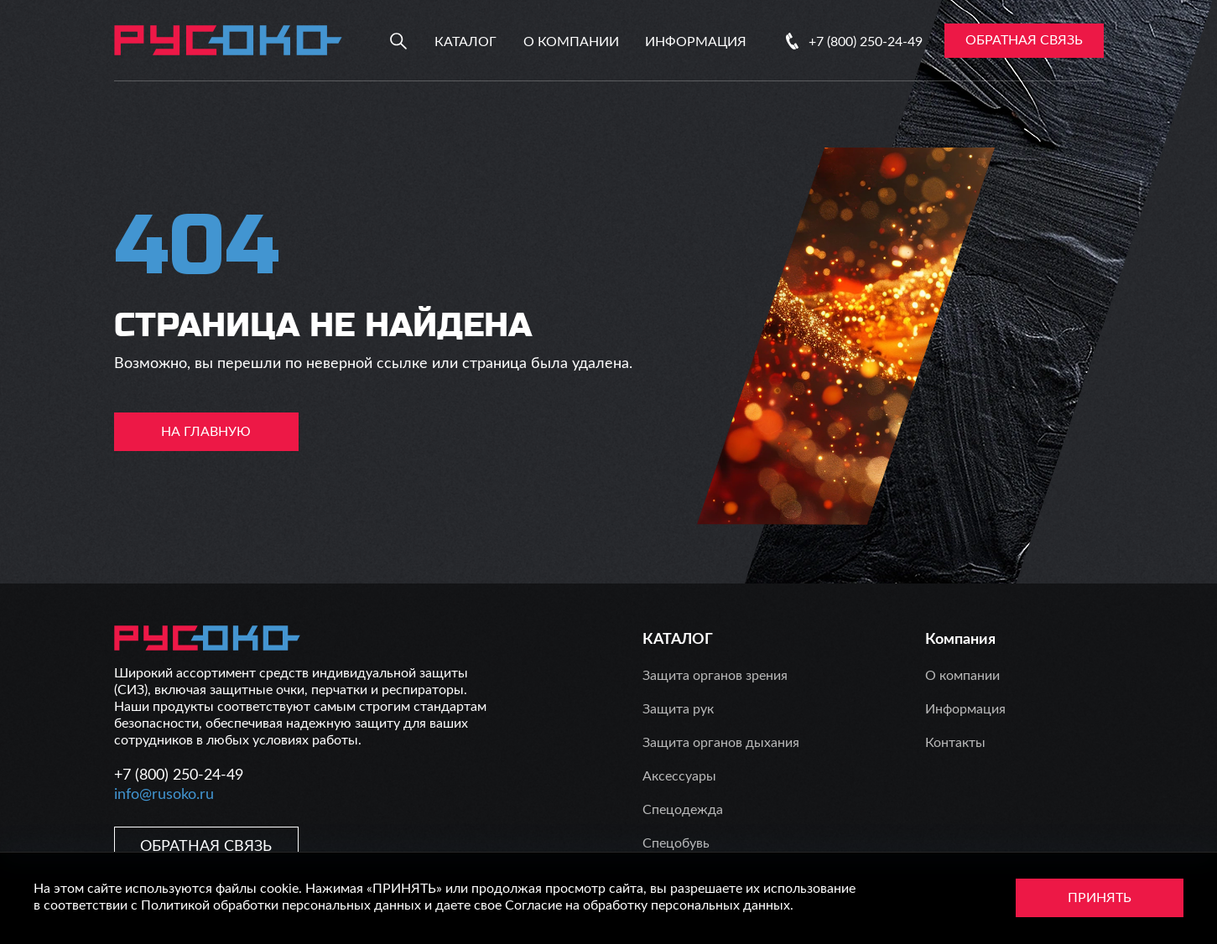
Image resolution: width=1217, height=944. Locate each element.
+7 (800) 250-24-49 (866, 42)
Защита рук (678, 709)
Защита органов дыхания (720, 742)
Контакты (955, 742)
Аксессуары (679, 776)
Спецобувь (676, 843)
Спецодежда (682, 810)
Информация (695, 42)
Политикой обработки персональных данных (281, 905)
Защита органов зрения (715, 675)
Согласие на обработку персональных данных (647, 905)
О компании (571, 42)
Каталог (465, 42)
